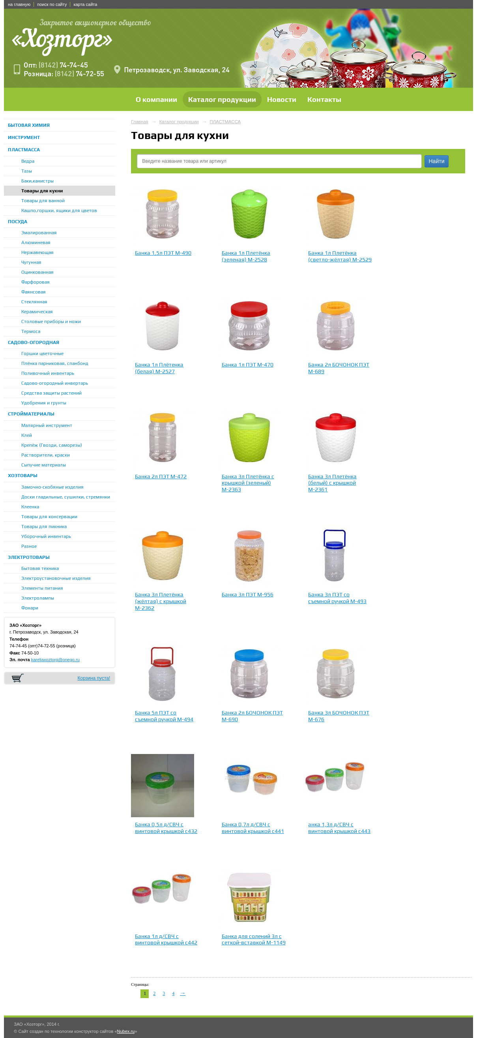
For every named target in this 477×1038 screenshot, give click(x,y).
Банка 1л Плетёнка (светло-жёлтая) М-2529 (340, 256)
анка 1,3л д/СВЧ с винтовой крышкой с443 (339, 827)
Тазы (26, 171)
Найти (437, 161)
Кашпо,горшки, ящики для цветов (59, 210)
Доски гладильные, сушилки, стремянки (65, 497)
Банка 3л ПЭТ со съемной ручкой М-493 (337, 597)
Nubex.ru (126, 1031)
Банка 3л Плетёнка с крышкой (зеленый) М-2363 (248, 483)
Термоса (30, 331)
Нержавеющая (37, 252)
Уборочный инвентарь (46, 536)
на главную (19, 4)
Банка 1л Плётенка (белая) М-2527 (159, 367)
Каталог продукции (222, 99)
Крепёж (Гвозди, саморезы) (51, 445)
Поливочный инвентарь (47, 373)
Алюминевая (36, 242)
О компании (156, 99)
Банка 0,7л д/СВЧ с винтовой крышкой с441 (253, 827)
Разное (29, 546)
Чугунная (31, 262)
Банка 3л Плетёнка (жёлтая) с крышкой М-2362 (160, 601)
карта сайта (85, 4)
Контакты (324, 99)
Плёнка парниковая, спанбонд (54, 363)
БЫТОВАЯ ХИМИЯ (29, 125)
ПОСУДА (17, 221)
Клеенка (30, 507)
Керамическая (37, 311)
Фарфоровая (35, 282)
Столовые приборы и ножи (51, 321)
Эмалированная (39, 232)
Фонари (29, 608)
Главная (139, 121)
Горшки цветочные (42, 353)
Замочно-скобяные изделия (52, 487)
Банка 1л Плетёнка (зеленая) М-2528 (246, 256)
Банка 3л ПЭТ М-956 (247, 594)
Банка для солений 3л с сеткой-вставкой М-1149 (254, 939)
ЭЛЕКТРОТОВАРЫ (29, 557)
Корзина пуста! (93, 678)
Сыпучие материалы (43, 465)
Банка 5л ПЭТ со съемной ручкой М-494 (164, 715)
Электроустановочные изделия (56, 578)
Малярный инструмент (46, 425)
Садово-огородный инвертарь (54, 383)
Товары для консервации (49, 516)
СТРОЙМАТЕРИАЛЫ (31, 414)
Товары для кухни (42, 191)
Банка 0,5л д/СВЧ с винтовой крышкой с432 (166, 827)
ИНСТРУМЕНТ (24, 137)
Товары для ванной (43, 200)
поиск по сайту (52, 4)
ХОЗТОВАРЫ (22, 475)
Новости (281, 99)
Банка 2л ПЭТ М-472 (161, 476)
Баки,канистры (37, 181)
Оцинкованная (37, 272)
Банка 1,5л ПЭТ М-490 (163, 253)
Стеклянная (34, 302)
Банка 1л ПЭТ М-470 (247, 364)
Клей (26, 435)
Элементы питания (42, 588)
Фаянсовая (33, 292)
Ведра (27, 161)
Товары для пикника (44, 526)
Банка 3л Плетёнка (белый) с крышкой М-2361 (332, 483)
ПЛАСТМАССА (24, 149)
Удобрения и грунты (43, 403)
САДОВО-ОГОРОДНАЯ (33, 342)
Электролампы (37, 598)
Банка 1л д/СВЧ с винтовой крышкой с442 (166, 939)
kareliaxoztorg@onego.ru (55, 659)
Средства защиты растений (51, 393)
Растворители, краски (45, 455)
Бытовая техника (40, 568)
